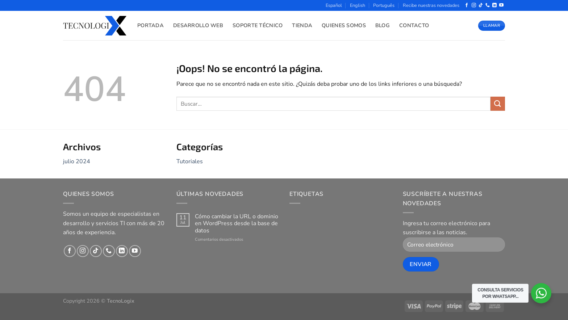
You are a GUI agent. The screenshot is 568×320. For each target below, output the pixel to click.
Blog (382, 25)
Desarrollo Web (198, 25)
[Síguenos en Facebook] (466, 5)
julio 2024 (76, 161)
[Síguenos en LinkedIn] (494, 5)
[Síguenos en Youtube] (501, 5)
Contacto (414, 25)
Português (383, 5)
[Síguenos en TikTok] (481, 5)
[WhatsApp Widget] (541, 293)
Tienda (302, 25)
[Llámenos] (487, 5)
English (357, 5)
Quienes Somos (344, 25)
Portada (150, 25)
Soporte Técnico (258, 25)
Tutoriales (189, 161)
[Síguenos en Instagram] (474, 5)
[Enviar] (497, 104)
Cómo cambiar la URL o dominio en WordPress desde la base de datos (236, 223)
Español (334, 5)
